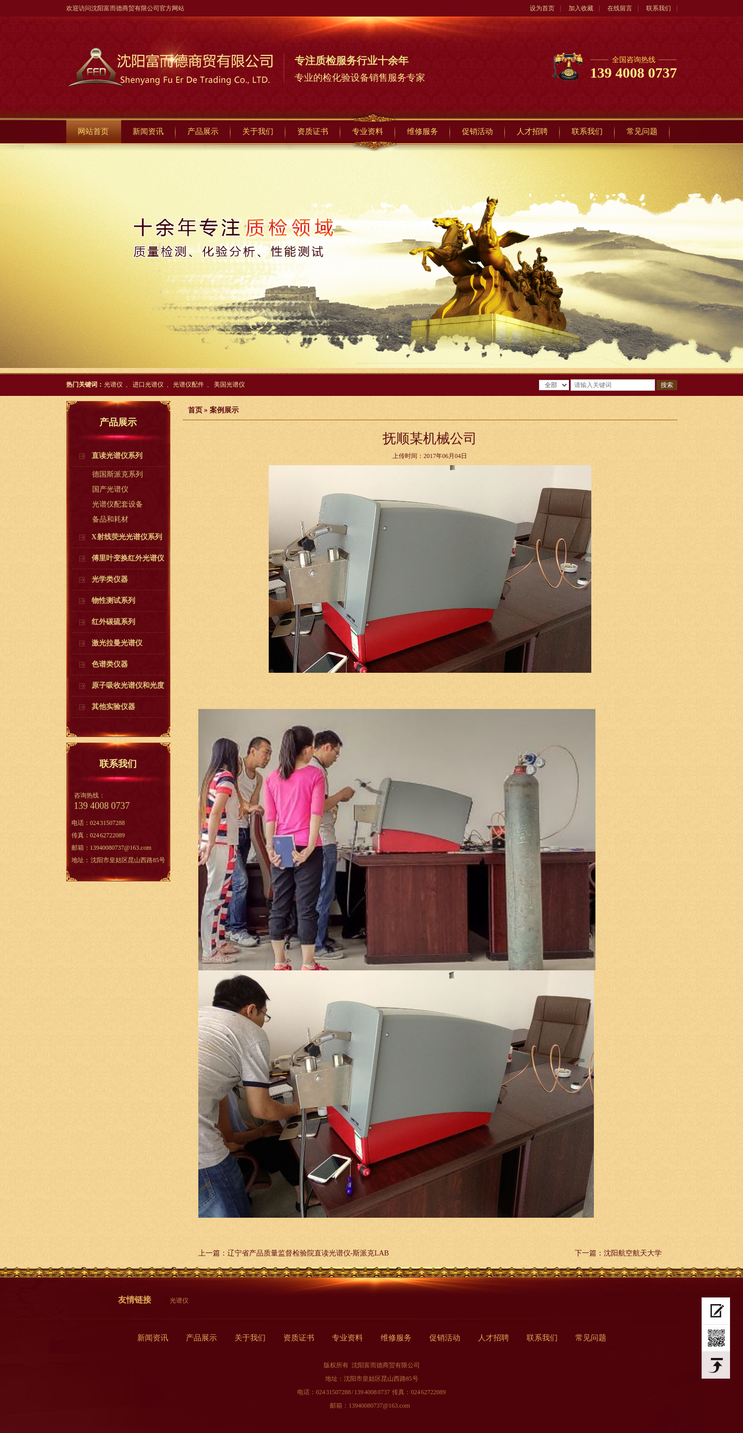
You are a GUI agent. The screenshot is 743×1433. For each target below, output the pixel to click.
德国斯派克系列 (117, 474)
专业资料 (367, 131)
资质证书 (312, 131)
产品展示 (202, 131)
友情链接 (134, 1299)
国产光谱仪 (110, 489)
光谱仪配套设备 (117, 504)
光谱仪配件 (188, 384)
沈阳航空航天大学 (633, 1253)
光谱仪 (113, 384)
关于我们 (257, 131)
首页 (195, 410)
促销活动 (477, 131)
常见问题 (642, 131)
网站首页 (93, 131)
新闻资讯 (148, 131)
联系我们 (658, 8)
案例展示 (224, 410)
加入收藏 (581, 8)
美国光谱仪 (229, 384)
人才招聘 (532, 131)
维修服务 (422, 131)
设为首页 (542, 8)
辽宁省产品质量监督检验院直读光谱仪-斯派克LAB (308, 1253)
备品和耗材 (110, 519)
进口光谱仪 (148, 384)
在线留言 (619, 8)
